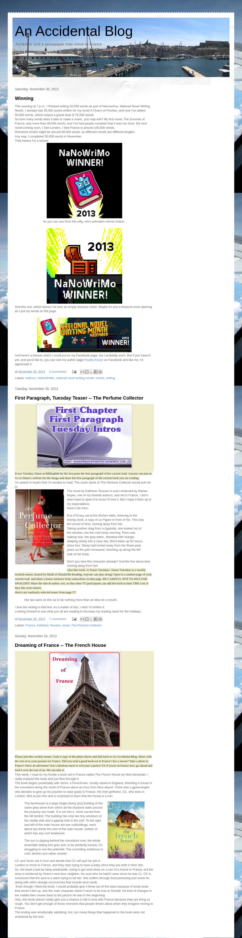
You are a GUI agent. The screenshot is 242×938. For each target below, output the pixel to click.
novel (66, 625)
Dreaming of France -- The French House (60, 645)
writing (110, 378)
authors (31, 378)
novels (100, 378)
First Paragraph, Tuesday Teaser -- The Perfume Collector (79, 398)
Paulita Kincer (93, 360)
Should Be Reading (70, 574)
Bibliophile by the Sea (59, 473)
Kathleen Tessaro (48, 625)
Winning (24, 98)
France (30, 625)
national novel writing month (75, 378)
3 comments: (58, 371)
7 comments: (58, 619)
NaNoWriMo (46, 378)
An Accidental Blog (74, 31)
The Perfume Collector (86, 625)
